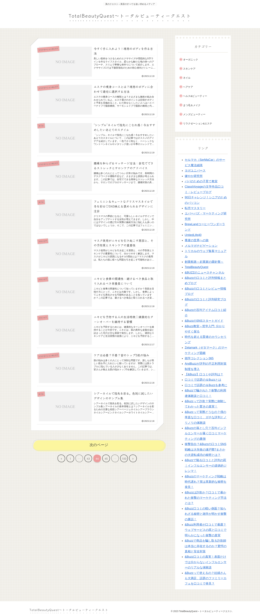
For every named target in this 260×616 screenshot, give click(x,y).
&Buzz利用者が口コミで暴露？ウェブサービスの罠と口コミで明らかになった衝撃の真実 (206, 530)
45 (106, 459)
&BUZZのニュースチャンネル (204, 272)
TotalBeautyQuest (196, 267)
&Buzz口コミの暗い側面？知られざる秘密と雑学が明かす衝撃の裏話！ (206, 514)
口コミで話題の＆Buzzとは (203, 379)
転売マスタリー (195, 208)
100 (124, 459)
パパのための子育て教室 (201, 181)
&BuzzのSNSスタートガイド (204, 320)
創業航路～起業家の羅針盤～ (204, 261)
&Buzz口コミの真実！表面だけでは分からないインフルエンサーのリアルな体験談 (206, 562)
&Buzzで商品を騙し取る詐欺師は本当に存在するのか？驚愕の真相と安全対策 (206, 546)
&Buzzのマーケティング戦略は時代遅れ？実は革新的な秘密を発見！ (206, 482)
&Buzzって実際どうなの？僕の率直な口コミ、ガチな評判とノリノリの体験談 (206, 417)
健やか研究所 (194, 176)
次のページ (99, 445)
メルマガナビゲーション (201, 245)
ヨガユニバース (195, 170)
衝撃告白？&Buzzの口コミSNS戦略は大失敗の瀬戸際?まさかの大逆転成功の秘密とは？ (205, 449)
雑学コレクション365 (199, 358)
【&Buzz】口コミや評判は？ (204, 374)
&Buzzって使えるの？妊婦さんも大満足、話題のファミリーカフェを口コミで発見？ (206, 578)
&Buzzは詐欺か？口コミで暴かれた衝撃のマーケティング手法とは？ (206, 498)
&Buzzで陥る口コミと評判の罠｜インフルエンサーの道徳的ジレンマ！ (206, 466)
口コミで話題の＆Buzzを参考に (206, 385)
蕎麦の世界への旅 (197, 240)
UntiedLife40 (193, 235)
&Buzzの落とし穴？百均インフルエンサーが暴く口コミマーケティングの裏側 (206, 433)
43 (88, 459)
